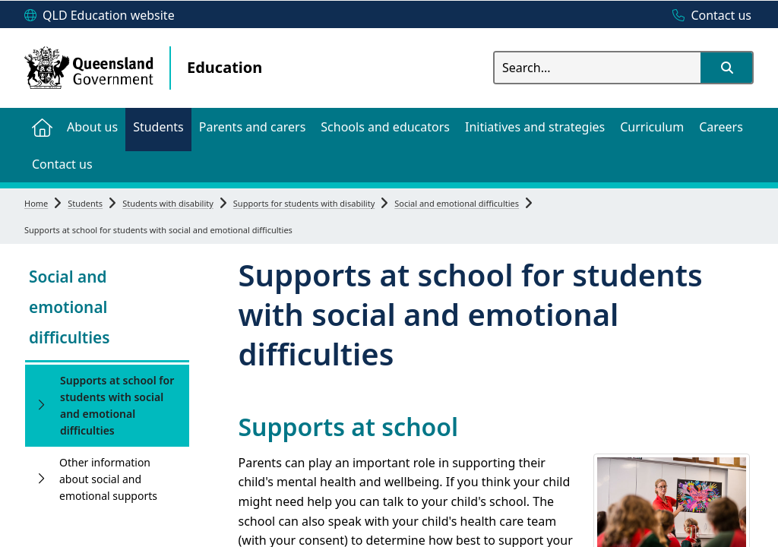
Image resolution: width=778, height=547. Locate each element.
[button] (726, 67)
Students (85, 203)
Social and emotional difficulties (456, 203)
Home (36, 203)
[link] (107, 309)
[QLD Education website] (99, 16)
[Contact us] (708, 16)
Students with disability (167, 203)
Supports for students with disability (304, 203)
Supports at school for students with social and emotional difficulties (117, 405)
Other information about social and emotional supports (108, 479)
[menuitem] (41, 126)
